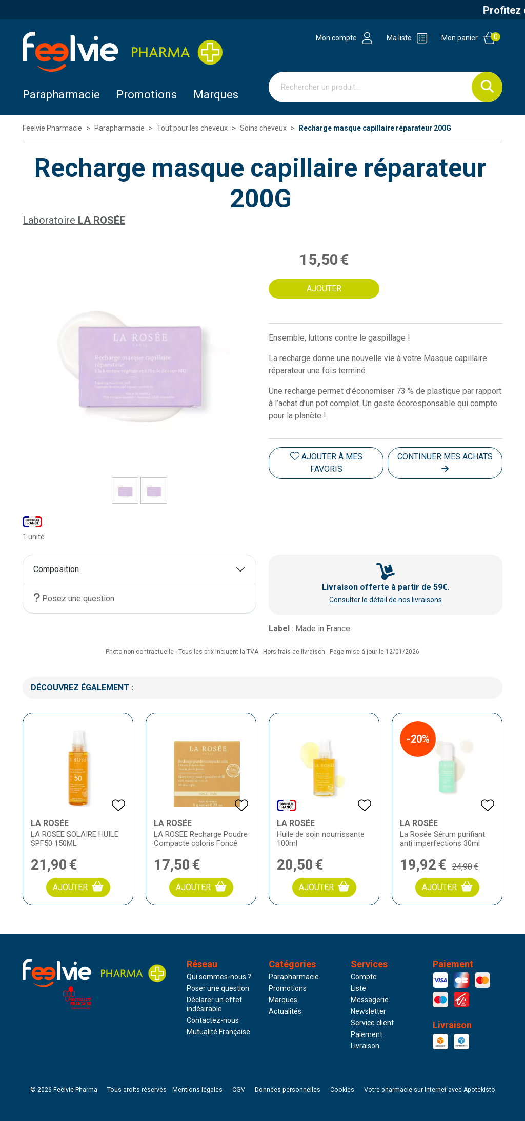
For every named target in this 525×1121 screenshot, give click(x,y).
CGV (238, 1089)
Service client (372, 1023)
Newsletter (368, 1011)
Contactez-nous (213, 1020)
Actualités (285, 1011)
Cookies (342, 1089)
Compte (364, 976)
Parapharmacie (61, 94)
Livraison (365, 1046)
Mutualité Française (218, 1032)
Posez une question (73, 598)
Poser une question (218, 988)
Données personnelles (287, 1089)
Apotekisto (429, 1089)
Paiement (366, 1034)
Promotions (288, 988)
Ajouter (78, 886)
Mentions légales (197, 1089)
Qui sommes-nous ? (219, 976)
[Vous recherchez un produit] (370, 87)
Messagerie (370, 1000)
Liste (358, 988)
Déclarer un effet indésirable (214, 1004)
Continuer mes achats (445, 462)
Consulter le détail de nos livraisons (385, 600)
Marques (215, 94)
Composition (56, 569)
